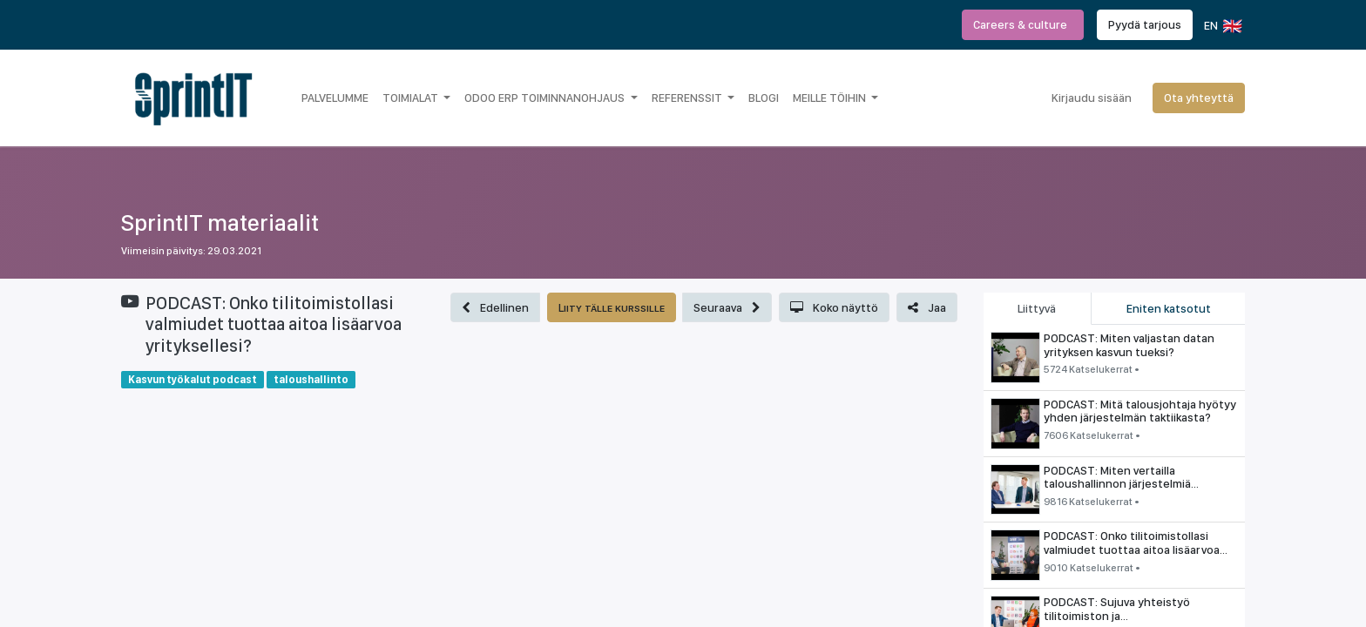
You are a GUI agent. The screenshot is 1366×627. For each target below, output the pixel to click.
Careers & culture (1022, 24)
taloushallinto (311, 379)
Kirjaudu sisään (1092, 97)
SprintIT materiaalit (220, 222)
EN (1221, 26)
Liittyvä (1037, 308)
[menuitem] (334, 97)
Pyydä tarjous (1144, 24)
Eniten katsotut (1168, 308)
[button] (495, 307)
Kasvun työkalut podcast (192, 379)
